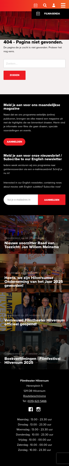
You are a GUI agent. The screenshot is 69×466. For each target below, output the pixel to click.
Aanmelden (14, 142)
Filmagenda (52, 14)
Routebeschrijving (34, 396)
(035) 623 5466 (36, 401)
